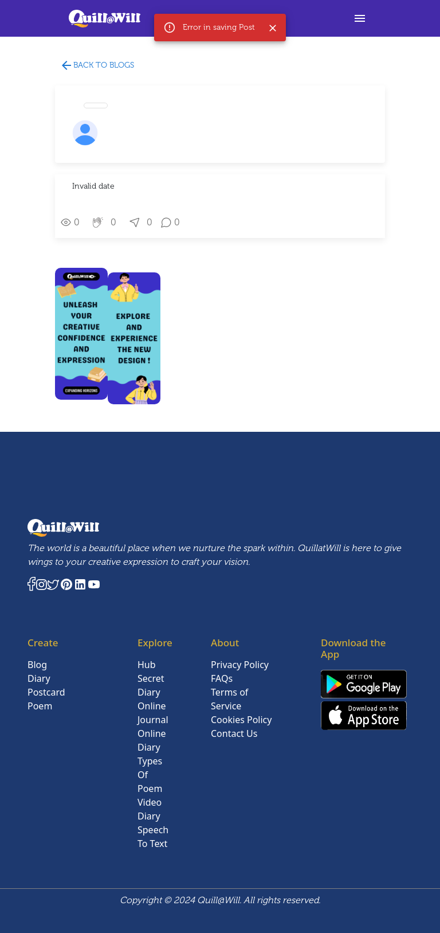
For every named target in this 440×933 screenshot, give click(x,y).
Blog (37, 664)
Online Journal (153, 713)
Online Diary (152, 740)
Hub (147, 664)
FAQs (222, 678)
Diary (39, 678)
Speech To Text (153, 836)
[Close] (272, 28)
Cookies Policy (241, 719)
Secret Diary (151, 685)
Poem (40, 706)
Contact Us (234, 733)
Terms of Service (229, 699)
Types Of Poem (150, 775)
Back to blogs (97, 65)
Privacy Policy (240, 664)
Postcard (46, 692)
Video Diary (150, 809)
